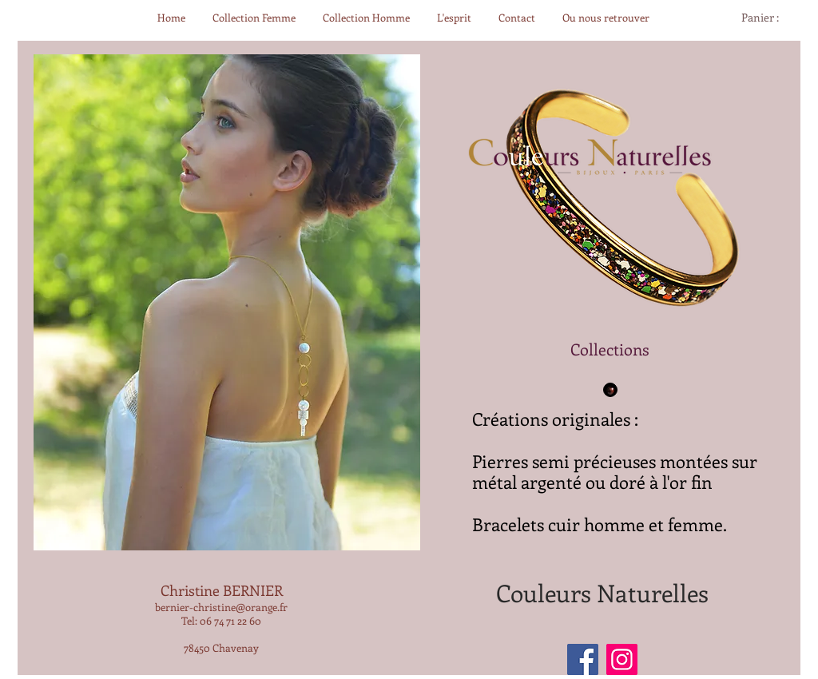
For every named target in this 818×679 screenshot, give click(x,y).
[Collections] (610, 349)
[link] (767, 17)
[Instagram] (621, 659)
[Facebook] (582, 659)
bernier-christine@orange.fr (221, 606)
